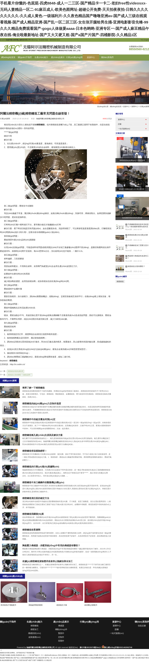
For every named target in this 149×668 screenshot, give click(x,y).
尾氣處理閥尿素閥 (35, 605)
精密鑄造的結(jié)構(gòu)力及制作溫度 (41, 403)
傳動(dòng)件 (61, 629)
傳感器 (61, 626)
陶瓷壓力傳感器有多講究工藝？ (137, 257)
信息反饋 (142, 626)
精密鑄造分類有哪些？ (135, 266)
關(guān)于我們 (8, 622)
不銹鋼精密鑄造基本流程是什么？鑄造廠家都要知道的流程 (137, 225)
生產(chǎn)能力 (34, 622)
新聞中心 (134, 106)
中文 (142, 40)
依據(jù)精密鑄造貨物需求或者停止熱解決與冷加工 (47, 561)
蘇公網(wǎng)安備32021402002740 (118, 647)
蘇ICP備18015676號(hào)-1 (90, 647)
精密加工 (34, 629)
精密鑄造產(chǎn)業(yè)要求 (136, 236)
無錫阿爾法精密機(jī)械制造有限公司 (40, 647)
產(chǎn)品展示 (61, 622)
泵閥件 (61, 641)
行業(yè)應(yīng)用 (89, 622)
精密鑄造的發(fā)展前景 (15, 371)
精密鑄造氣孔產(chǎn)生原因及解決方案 (42, 435)
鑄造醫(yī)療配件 (90, 605)
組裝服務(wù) (35, 637)
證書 (119, 124)
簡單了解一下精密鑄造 (33, 388)
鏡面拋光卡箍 (61, 605)
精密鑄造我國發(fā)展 (33, 514)
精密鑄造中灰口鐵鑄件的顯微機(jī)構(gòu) (43, 482)
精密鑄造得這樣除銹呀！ (34, 451)
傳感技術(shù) (34, 633)
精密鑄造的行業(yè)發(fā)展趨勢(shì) (40, 466)
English (146, 40)
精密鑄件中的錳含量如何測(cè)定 (38, 419)
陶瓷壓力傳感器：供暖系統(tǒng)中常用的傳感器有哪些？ (51, 545)
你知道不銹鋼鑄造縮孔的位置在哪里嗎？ (132, 189)
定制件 (61, 637)
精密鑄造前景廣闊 (31, 530)
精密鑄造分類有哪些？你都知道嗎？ (20, 375)
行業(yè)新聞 (144, 106)
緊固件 (61, 633)
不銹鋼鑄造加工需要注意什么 (137, 246)
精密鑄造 (41, 125)
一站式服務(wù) (124, 129)
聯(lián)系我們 (142, 622)
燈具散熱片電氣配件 (8, 605)
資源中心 (126, 106)
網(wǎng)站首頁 (115, 106)
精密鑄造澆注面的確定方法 (35, 498)
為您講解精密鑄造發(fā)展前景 (132, 218)
